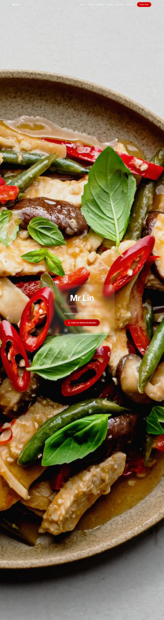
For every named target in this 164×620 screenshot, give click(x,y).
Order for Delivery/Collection (82, 323)
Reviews (120, 4)
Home (82, 4)
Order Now (144, 4)
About (90, 4)
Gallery (110, 4)
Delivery (100, 4)
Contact (130, 4)
